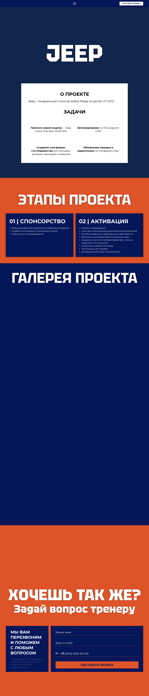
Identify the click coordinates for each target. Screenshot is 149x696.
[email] (97, 643)
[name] (97, 632)
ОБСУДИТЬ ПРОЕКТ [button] (131, 3)
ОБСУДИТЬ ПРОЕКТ (97, 665)
